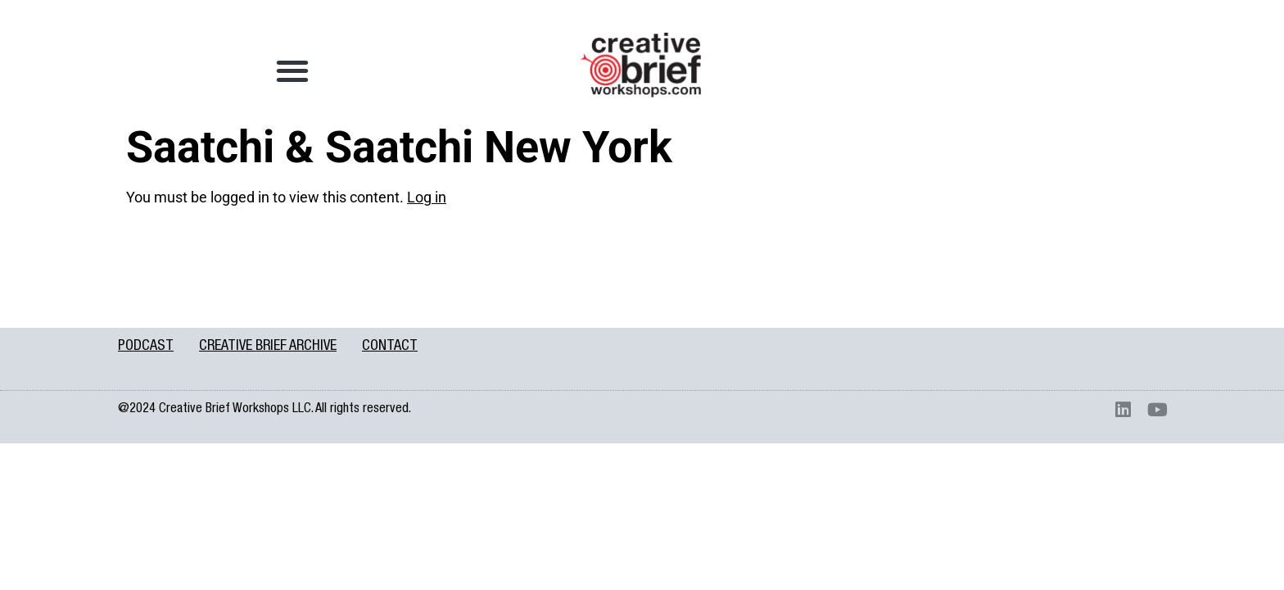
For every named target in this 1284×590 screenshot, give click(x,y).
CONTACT (390, 346)
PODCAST (146, 346)
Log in (426, 197)
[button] (293, 70)
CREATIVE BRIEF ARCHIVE (268, 346)
